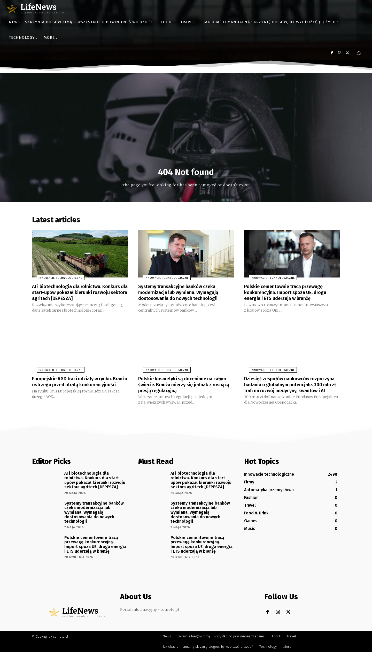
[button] (359, 53)
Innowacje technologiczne (56, 280)
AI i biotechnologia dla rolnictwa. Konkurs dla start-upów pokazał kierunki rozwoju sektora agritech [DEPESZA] (72, 296)
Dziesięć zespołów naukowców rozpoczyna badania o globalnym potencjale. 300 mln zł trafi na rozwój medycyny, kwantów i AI (288, 394)
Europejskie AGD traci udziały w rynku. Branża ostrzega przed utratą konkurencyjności (77, 391)
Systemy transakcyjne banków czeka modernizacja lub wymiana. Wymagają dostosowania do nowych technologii (183, 294)
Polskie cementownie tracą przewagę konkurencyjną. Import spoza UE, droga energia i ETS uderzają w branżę (290, 294)
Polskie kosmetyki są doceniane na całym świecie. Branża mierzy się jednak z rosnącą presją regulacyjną (185, 391)
